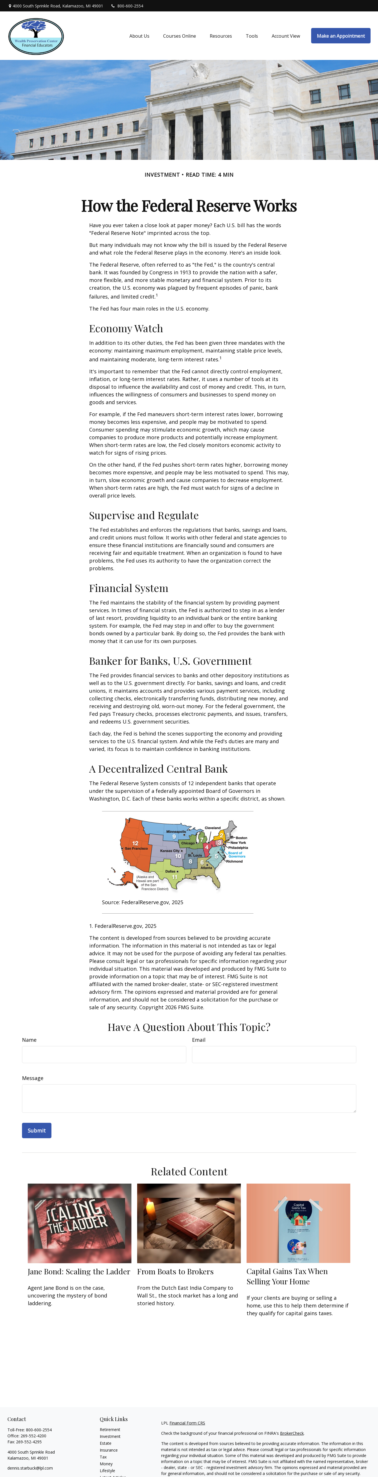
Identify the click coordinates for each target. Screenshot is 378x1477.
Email (198, 1039)
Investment (110, 1436)
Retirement (110, 1429)
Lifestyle (107, 1470)
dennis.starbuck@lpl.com (30, 1468)
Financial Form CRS (187, 1423)
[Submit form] (36, 1130)
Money (106, 1463)
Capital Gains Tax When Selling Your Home (287, 1276)
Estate (105, 1443)
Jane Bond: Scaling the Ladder (79, 1271)
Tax (103, 1457)
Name (29, 1039)
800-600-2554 (126, 6)
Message (32, 1078)
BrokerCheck (292, 1433)
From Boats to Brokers (175, 1271)
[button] (139, 36)
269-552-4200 (33, 1435)
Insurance (109, 1450)
